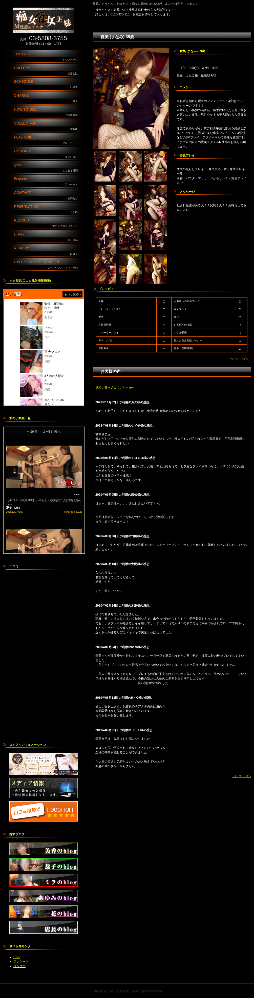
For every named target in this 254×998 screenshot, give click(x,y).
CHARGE (47, 98)
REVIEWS (47, 251)
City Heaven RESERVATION (47, 265)
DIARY (47, 237)
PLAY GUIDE (47, 140)
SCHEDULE (47, 84)
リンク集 (19, 966)
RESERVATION (47, 210)
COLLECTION (47, 126)
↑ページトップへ (238, 358)
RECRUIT (47, 223)
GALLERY (47, 71)
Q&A (47, 168)
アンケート (21, 961)
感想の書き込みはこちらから (115, 387)
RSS (16, 957)
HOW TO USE (47, 112)
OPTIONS (47, 154)
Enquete (47, 182)
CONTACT (47, 196)
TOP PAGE (47, 57)
